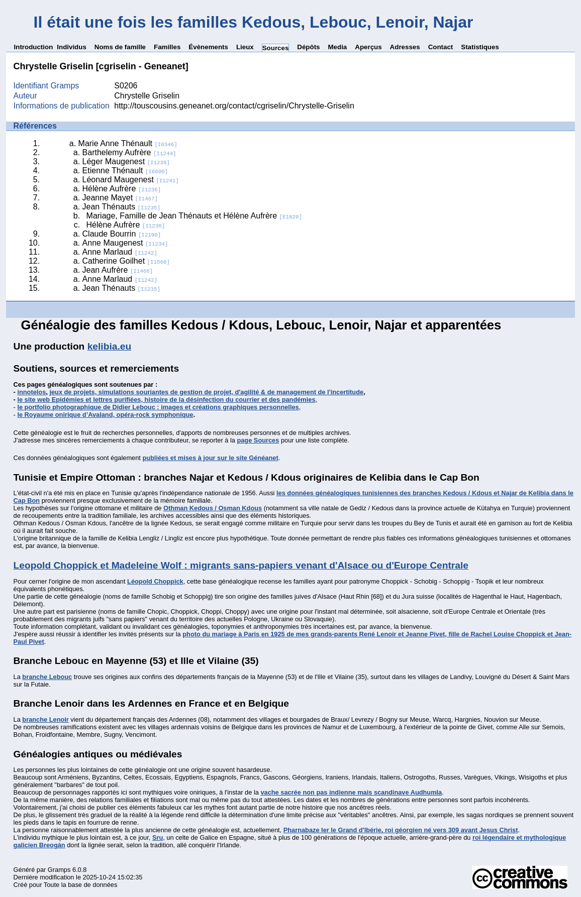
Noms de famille (120, 47)
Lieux (245, 47)
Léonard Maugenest (130, 179)
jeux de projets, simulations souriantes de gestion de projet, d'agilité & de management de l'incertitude (206, 392)
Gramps (59, 869)
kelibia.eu (109, 346)
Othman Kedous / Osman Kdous (212, 508)
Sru (157, 837)
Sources (275, 48)
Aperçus (368, 47)
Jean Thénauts (121, 206)
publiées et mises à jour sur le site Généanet (210, 458)
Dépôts (308, 47)
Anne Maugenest (125, 243)
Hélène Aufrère (121, 188)
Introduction (33, 47)
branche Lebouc (47, 677)
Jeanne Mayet (120, 197)
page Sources (258, 440)
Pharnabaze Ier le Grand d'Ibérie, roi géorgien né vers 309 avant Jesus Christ (400, 830)
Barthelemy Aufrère (129, 152)
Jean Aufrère (117, 270)
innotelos (31, 392)
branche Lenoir (45, 719)
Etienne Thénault (125, 170)
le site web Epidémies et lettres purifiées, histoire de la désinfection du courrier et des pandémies (166, 399)
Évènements (208, 47)
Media (337, 47)
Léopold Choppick (155, 581)
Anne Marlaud (120, 252)
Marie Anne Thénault (127, 143)
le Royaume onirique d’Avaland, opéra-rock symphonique (105, 414)
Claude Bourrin (121, 234)
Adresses (405, 47)
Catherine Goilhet (126, 261)
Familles (167, 47)
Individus (71, 47)
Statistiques (480, 47)
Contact (440, 47)
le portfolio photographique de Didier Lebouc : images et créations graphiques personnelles (158, 407)
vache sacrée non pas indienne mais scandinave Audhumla (351, 792)
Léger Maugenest (126, 161)
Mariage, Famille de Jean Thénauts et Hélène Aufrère (194, 215)
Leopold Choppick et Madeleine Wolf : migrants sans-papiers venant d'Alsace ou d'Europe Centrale (241, 565)
